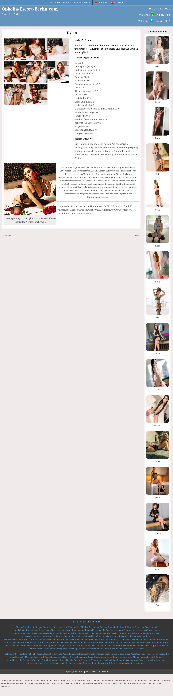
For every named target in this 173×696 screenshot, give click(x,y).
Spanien (100, 654)
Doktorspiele (159, 654)
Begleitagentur (17, 642)
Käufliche (106, 646)
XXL (134, 649)
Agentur (134, 660)
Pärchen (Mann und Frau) (35, 660)
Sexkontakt (92, 649)
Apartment (161, 660)
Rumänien (73, 654)
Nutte (121, 646)
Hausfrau (27, 646)
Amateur (143, 660)
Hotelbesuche (89, 646)
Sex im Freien (73, 660)
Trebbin (41, 639)
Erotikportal (92, 642)
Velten (48, 639)
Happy (165, 642)
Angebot (151, 660)
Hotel (79, 646)
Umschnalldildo (109, 660)
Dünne (83, 642)
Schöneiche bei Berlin (103, 636)
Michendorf (58, 633)
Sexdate (83, 649)
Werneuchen (82, 639)
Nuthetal (122, 633)
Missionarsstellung (78, 663)
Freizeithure (140, 642)
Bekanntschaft (57, 642)
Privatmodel (35, 649)
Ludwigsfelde (45, 633)
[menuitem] (101, 2)
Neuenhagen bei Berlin (107, 633)
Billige (68, 642)
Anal (133, 654)
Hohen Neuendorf (115, 630)
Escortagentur (106, 642)
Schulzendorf (121, 636)
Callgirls (75, 642)
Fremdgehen (42, 663)
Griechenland (20, 654)
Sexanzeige (73, 649)
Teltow (33, 639)
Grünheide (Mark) (85, 630)
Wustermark (114, 639)
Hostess (73, 646)
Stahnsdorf (13, 639)
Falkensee (140, 627)
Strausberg (24, 639)
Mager (114, 646)
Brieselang (94, 627)
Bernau (38, 627)
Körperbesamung (78, 657)
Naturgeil (105, 663)
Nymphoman (130, 646)
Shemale (114, 663)
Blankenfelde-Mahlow (78, 627)
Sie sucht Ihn (112, 649)
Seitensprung (60, 649)
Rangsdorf (48, 636)
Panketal (143, 633)
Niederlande (56, 654)
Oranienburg (133, 633)
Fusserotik (39, 657)
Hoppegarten (131, 630)
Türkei (119, 654)
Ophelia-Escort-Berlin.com (30, 9)
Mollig (91, 663)
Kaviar (66, 657)
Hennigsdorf (101, 630)
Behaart (32, 663)
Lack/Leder (100, 657)
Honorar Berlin (82, 3)
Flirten (130, 642)
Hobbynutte (62, 646)
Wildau (92, 639)
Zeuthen (125, 639)
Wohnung (140, 663)
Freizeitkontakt (154, 642)
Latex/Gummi (113, 657)
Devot (138, 654)
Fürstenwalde (31, 630)
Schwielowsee (135, 636)
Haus (7, 646)
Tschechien (110, 654)
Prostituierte (47, 649)
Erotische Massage (24, 657)
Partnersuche (143, 646)
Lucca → (137, 235)
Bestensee (48, 627)
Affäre (7, 642)
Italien (31, 654)
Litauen (46, 654)
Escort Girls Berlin (59, 3)
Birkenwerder (60, 627)
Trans (121, 663)
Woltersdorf (102, 639)
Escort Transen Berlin (147, 639)
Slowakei (91, 654)
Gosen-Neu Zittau (68, 630)
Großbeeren (53, 630)
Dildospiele (147, 654)
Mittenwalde (70, 633)
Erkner (130, 627)
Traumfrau (130, 663)
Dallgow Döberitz (108, 627)
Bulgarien (9, 654)
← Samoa (6, 235)
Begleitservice (32, 642)
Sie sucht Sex (125, 649)
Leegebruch (33, 633)
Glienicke (42, 630)
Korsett (91, 657)
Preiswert (163, 646)
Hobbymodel (50, 646)
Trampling (96, 660)
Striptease (86, 660)
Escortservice (120, 642)
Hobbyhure (38, 646)
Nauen (92, 633)
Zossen (133, 639)
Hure (99, 646)
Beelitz (31, 627)
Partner (77, 622)
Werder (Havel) (68, 639)
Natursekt (17, 660)
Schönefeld (87, 636)
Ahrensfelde (22, 627)
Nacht (97, 663)
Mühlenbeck (82, 633)
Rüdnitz (78, 636)
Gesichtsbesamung (54, 657)
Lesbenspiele (126, 657)
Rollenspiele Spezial (57, 660)
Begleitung (45, 642)
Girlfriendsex (55, 663)
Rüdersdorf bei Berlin (63, 636)
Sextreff (102, 649)
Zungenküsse (123, 660)
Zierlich (140, 649)
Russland (82, 654)
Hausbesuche (16, 646)
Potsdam (38, 636)
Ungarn (126, 654)
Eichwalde (122, 627)
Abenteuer (164, 639)
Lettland (38, 654)
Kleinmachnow (145, 630)
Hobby (65, 663)
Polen (65, 654)
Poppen (154, 646)
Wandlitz (56, 639)
